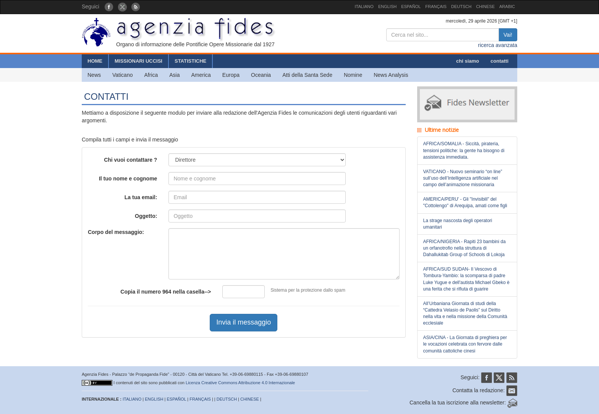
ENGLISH (387, 6)
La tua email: (141, 197)
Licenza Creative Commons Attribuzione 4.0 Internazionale (240, 382)
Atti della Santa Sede (307, 75)
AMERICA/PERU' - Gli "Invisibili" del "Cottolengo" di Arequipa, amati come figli (465, 202)
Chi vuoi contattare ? (130, 160)
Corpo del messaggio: (116, 232)
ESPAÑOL (411, 6)
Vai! (507, 35)
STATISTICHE (190, 61)
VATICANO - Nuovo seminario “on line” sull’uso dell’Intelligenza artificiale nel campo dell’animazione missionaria (462, 178)
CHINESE (485, 6)
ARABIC (507, 6)
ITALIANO (364, 6)
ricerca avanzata (497, 45)
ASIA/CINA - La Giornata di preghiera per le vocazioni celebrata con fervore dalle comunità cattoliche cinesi (465, 344)
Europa (231, 75)
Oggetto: (146, 216)
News (94, 75)
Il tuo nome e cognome (128, 178)
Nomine (353, 75)
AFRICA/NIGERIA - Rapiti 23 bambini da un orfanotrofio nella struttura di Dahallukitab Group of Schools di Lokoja (464, 248)
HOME (94, 61)
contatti (499, 61)
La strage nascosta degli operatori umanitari (457, 224)
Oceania (261, 75)
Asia (174, 75)
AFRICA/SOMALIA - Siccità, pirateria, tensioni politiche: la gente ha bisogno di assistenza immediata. (464, 150)
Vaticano (122, 75)
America (201, 75)
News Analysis (391, 75)
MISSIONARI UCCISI (138, 61)
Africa (151, 75)
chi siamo (467, 61)
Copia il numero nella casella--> (165, 292)
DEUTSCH (461, 6)
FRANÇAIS (436, 6)
